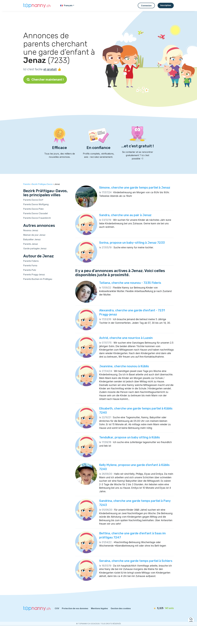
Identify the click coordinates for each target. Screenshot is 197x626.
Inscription (165, 5)
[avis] (158, 608)
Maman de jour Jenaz (34, 235)
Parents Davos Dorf (33, 199)
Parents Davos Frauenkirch (37, 218)
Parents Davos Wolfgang (36, 204)
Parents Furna (30, 265)
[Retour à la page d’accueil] (37, 5)
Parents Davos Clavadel (35, 213)
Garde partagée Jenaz (35, 248)
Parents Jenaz (30, 244)
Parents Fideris (31, 261)
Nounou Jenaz (30, 230)
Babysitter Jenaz (32, 239)
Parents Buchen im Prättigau (37, 279)
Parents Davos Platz (33, 208)
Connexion (146, 5)
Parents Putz (29, 270)
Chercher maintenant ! (45, 79)
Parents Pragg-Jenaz (34, 274)
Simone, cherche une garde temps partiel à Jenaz (134, 187)
